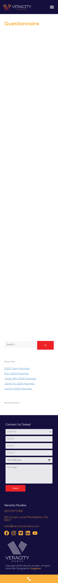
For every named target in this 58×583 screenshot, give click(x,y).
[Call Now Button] (29, 579)
